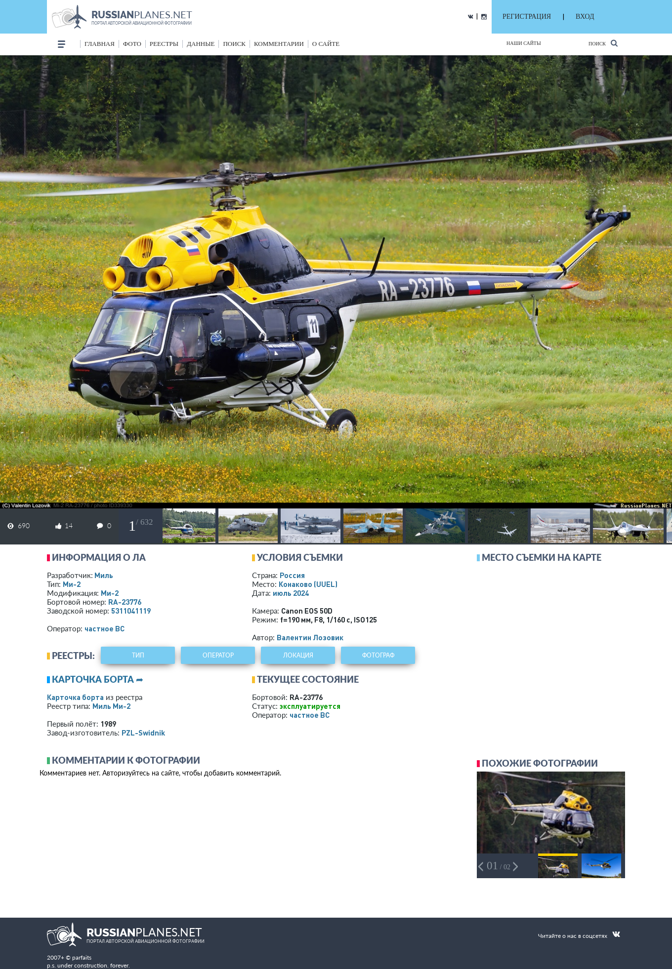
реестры (164, 43)
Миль (103, 575)
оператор (218, 655)
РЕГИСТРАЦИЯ (527, 16)
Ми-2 (72, 584)
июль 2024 (291, 592)
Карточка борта (75, 697)
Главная (99, 43)
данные (200, 43)
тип (138, 655)
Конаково (308, 584)
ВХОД (585, 16)
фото (132, 43)
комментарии (279, 43)
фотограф (378, 655)
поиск (234, 43)
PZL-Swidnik (143, 732)
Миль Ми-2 (111, 705)
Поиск (603, 43)
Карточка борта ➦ (97, 679)
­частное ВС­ (104, 628)
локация (298, 655)
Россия (292, 575)
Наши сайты (523, 43)
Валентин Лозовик (310, 637)
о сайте (325, 43)
